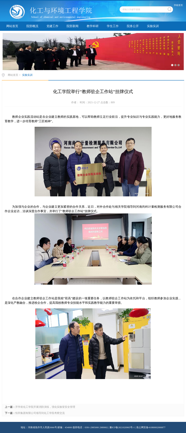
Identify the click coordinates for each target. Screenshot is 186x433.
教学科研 (93, 26)
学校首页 (178, 5)
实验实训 (153, 26)
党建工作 (52, 26)
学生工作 (113, 26)
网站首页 (12, 26)
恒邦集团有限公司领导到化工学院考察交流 (40, 413)
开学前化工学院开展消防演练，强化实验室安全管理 (45, 407)
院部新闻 (72, 26)
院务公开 (133, 26)
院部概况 (32, 26)
